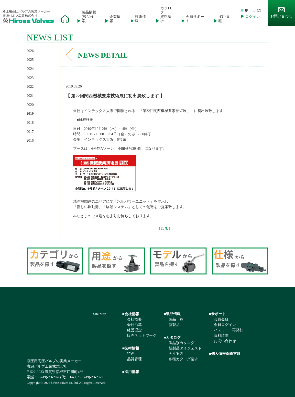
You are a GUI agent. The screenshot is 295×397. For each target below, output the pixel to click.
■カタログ (172, 337)
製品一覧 (176, 319)
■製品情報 (172, 314)
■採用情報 (130, 372)
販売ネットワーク (141, 335)
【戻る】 (164, 229)
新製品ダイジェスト (185, 348)
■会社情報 (130, 314)
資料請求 (221, 335)
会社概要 (134, 319)
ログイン (252, 17)
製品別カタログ (181, 343)
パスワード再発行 (228, 330)
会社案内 (176, 354)
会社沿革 (134, 325)
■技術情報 (130, 348)
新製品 (174, 325)
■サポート (217, 314)
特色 (130, 354)
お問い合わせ (281, 12)
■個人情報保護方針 (224, 354)
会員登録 (221, 319)
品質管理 (134, 359)
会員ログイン (225, 325)
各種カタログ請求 (183, 359)
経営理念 (134, 330)
